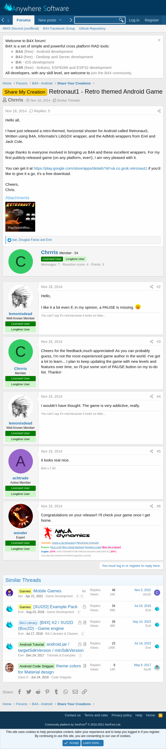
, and (32, 240)
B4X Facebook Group (59, 28)
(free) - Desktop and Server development (54, 57)
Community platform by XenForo (83, 724)
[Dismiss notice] (158, 40)
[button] (60, 20)
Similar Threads (68, 100)
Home (150, 715)
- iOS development (35, 62)
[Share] (159, 111)
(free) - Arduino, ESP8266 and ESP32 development (63, 67)
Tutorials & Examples (61, 655)
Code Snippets (61, 677)
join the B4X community (111, 73)
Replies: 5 (40, 111)
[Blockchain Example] (88, 543)
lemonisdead (20, 313)
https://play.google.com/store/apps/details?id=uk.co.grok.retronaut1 (90, 168)
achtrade (20, 478)
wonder (20, 533)
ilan (20, 596)
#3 (159, 342)
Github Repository (92, 28)
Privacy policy (122, 715)
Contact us (73, 715)
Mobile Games (47, 591)
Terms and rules (96, 715)
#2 (159, 287)
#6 (159, 506)
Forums (24, 20)
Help (139, 715)
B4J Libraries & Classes (61, 633)
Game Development (59, 596)
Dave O (23, 677)
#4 (159, 396)
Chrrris (15, 100)
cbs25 (147, 594)
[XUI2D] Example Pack (55, 606)
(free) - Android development (44, 51)
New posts (47, 20)
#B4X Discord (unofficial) (21, 28)
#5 (159, 451)
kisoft (147, 669)
